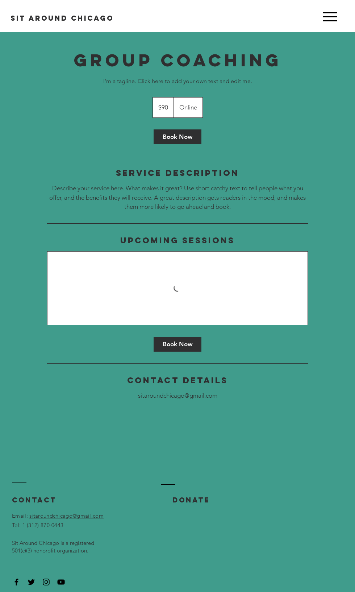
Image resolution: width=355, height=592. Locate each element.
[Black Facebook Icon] (16, 582)
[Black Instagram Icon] (46, 582)
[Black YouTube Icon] (61, 582)
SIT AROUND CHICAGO (62, 18)
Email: (20, 515)
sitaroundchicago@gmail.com (66, 515)
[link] (177, 136)
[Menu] (330, 16)
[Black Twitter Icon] (31, 582)
